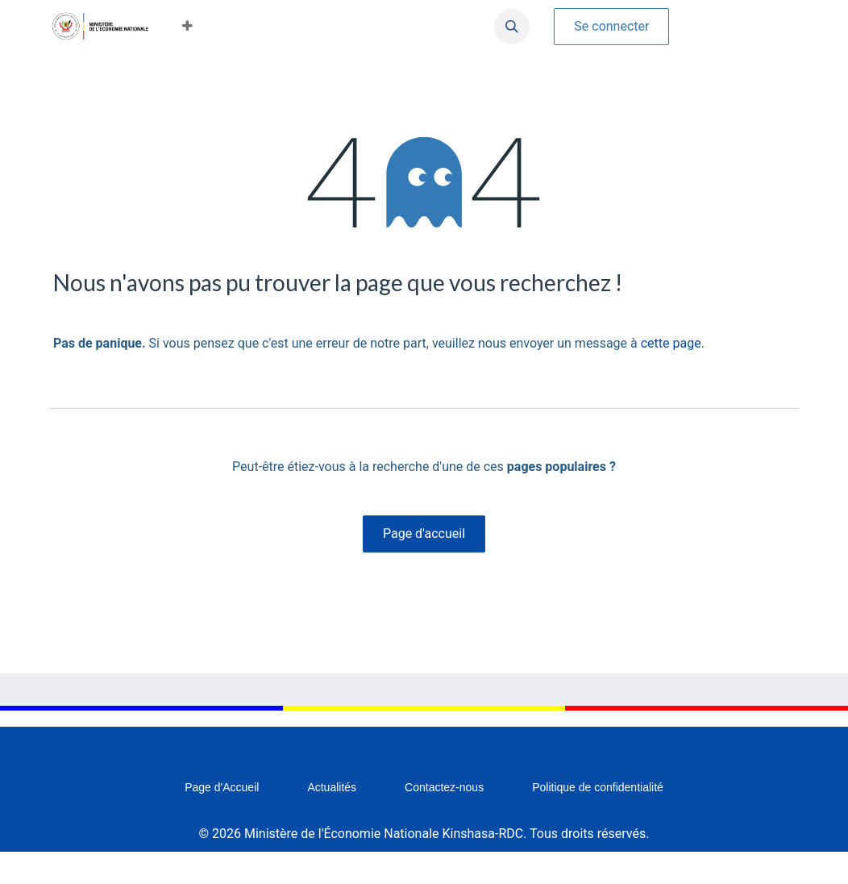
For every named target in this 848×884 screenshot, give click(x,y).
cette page (671, 343)
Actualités (331, 787)
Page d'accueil (424, 533)
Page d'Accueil (222, 787)
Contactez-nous (444, 787)
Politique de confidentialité (597, 787)
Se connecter (611, 26)
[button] (187, 26)
